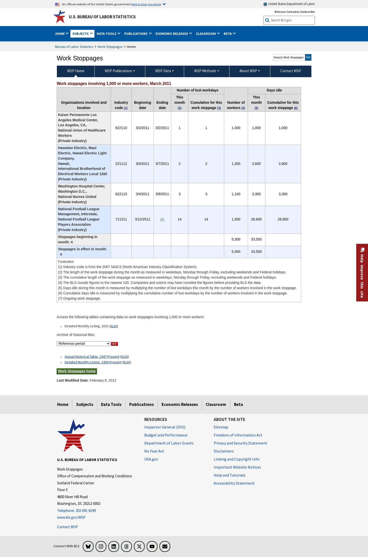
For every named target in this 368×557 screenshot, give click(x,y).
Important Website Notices (237, 467)
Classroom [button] (206, 33)
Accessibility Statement (234, 483)
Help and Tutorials (230, 475)
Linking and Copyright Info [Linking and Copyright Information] (237, 459)
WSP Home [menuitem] (75, 70)
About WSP (248, 70)
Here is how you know (146, 4)
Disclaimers (224, 451)
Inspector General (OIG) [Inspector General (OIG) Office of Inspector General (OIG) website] (164, 426)
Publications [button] (136, 33)
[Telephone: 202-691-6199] (97, 511)
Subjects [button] (80, 33)
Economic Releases (180, 404)
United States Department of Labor (289, 4)
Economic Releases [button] (172, 33)
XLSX (113, 326)
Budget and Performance (165, 434)
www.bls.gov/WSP (71, 517)
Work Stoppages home (76, 371)
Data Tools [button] (107, 33)
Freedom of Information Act (238, 434)
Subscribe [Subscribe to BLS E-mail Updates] (308, 12)
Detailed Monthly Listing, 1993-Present (93, 362)
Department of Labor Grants (169, 442)
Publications (141, 404)
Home (62, 404)
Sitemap (221, 426)
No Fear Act (154, 451)
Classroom (216, 404)
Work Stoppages (110, 46)
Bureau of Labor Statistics (74, 46)
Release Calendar (287, 12)
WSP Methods (205, 70)
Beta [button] (228, 33)
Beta (238, 404)
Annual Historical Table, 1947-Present (92, 356)
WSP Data (163, 70)
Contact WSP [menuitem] (290, 70)
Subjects (84, 404)
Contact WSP (67, 526)
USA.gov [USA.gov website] (151, 459)
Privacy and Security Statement (240, 442)
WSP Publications (118, 70)
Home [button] (60, 33)
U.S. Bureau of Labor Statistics (102, 17)
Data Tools (111, 404)
